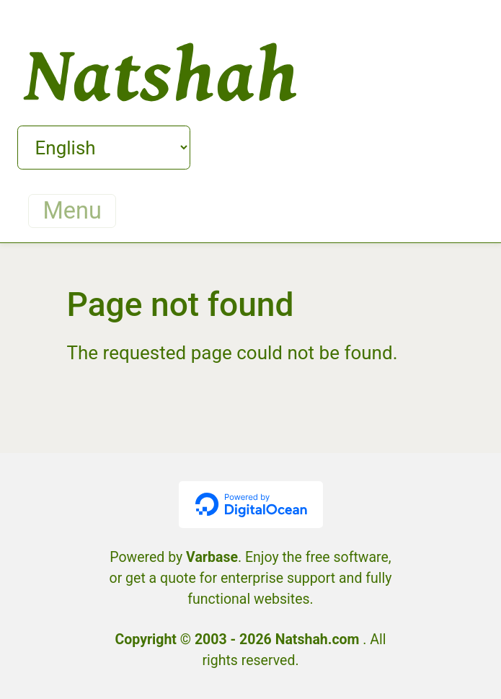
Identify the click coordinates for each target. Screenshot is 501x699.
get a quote (160, 578)
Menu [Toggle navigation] (72, 210)
